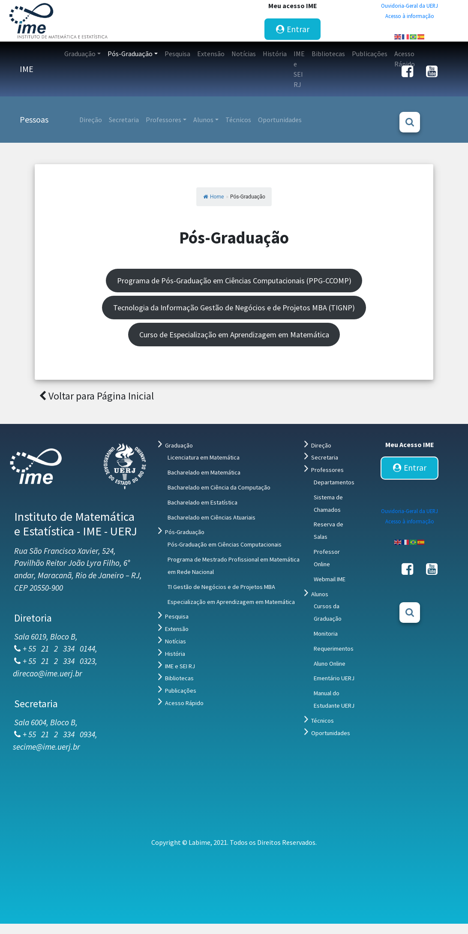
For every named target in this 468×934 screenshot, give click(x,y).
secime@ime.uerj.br (46, 747)
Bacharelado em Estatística (202, 502)
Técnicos (322, 720)
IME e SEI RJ (180, 666)
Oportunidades (330, 733)
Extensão (177, 629)
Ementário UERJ (334, 678)
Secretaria (324, 457)
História (175, 654)
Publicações (180, 690)
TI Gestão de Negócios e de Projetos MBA (221, 587)
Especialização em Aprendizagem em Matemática (231, 602)
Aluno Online (329, 663)
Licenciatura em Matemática (204, 457)
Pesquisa (177, 616)
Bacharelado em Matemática (204, 472)
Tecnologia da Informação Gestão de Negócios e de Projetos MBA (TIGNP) (234, 307)
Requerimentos (334, 648)
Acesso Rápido (184, 703)
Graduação (179, 445)
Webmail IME (329, 579)
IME (26, 68)
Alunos (319, 594)
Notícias (175, 641)
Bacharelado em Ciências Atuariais (211, 517)
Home (213, 197)
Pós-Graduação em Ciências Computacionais (225, 544)
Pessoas (34, 119)
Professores (327, 470)
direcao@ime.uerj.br (47, 673)
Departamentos (334, 482)
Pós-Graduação (184, 532)
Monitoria (326, 633)
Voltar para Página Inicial (96, 395)
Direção (321, 445)
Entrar (292, 29)
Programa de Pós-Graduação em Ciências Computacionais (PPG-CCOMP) (234, 280)
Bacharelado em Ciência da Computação (219, 487)
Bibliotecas (179, 678)
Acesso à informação (409, 15)
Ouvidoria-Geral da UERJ (409, 5)
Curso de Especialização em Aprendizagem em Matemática (234, 334)
